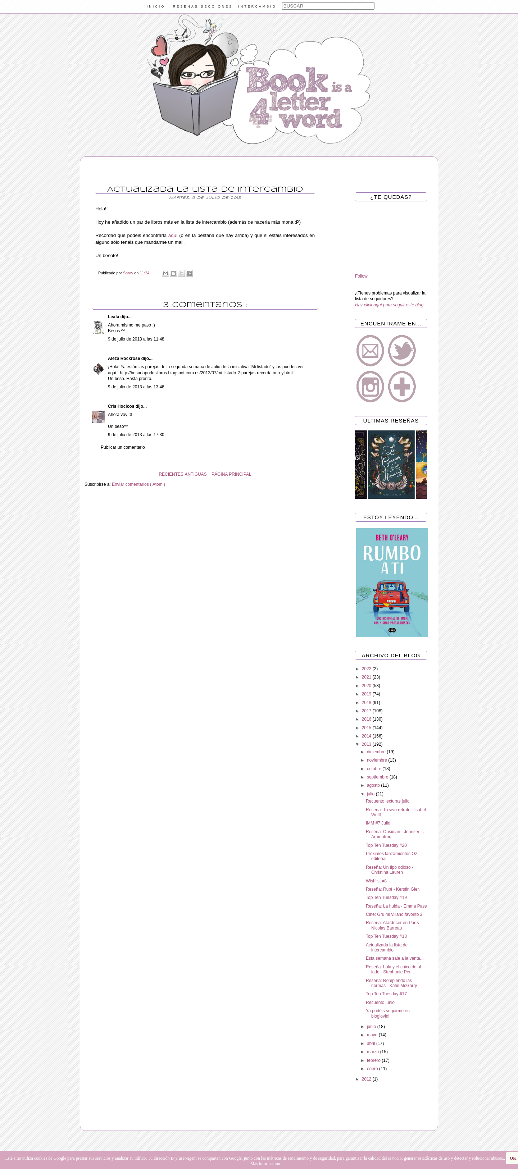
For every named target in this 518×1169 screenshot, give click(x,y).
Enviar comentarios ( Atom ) (138, 484)
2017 (367, 710)
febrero (374, 1060)
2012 (367, 1079)
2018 (367, 702)
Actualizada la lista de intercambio (387, 947)
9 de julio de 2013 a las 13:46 (136, 386)
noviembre (377, 760)
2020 (367, 685)
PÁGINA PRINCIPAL (231, 474)
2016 (367, 719)
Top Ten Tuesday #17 (386, 993)
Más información (265, 1163)
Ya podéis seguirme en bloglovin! (388, 1013)
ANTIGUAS (195, 474)
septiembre (378, 777)
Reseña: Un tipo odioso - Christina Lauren (389, 870)
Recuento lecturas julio (387, 801)
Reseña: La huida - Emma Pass (396, 906)
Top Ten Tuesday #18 (386, 936)
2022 (367, 668)
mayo (373, 1034)
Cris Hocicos (122, 406)
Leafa (114, 316)
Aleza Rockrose (124, 358)
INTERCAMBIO (257, 6)
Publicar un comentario (123, 447)
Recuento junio (380, 1002)
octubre (374, 768)
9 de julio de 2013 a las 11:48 (136, 339)
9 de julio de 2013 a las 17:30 (136, 434)
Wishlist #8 (376, 880)
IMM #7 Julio (378, 823)
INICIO (156, 6)
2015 (367, 727)
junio (372, 1026)
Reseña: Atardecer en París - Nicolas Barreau (394, 925)
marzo (373, 1051)
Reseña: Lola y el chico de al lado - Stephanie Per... (393, 969)
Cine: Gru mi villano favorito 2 (394, 914)
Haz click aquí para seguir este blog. (389, 304)
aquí (173, 235)
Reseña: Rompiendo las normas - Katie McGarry (391, 983)
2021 (367, 677)
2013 (367, 744)
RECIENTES (171, 474)
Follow (361, 276)
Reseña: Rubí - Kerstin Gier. (393, 889)
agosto (374, 785)
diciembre (377, 751)
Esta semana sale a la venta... (395, 958)
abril (371, 1043)
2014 (367, 736)
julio (371, 793)
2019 (367, 694)
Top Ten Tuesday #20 (386, 845)
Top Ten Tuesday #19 (386, 897)
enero (373, 1068)
